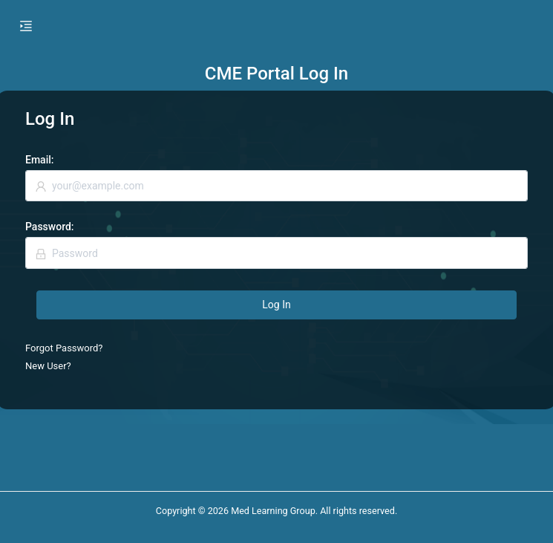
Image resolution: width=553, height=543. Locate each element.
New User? (48, 365)
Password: (49, 227)
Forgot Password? (64, 348)
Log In (276, 304)
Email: (39, 160)
